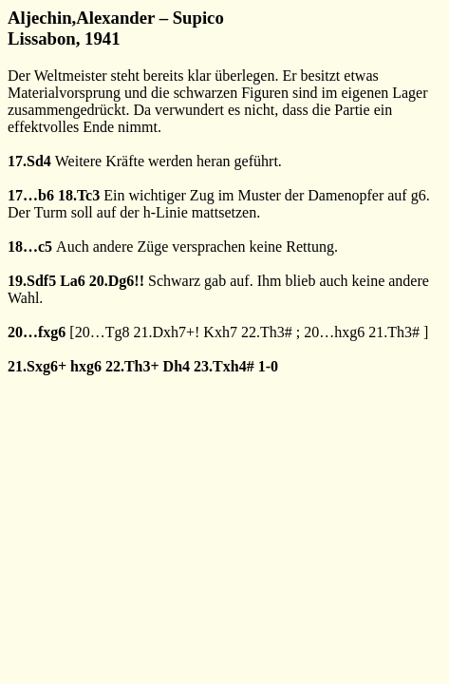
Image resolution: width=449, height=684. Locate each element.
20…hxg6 (334, 332)
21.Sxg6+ (37, 366)
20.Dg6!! (116, 281)
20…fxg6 (36, 332)
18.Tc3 (79, 195)
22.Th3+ (132, 366)
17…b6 (31, 195)
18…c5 (30, 246)
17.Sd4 (29, 161)
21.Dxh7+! (166, 332)
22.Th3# (266, 332)
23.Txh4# (224, 366)
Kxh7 (220, 332)
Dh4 (176, 366)
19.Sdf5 (32, 281)
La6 (72, 281)
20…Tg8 (102, 332)
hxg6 (86, 366)
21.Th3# (394, 332)
